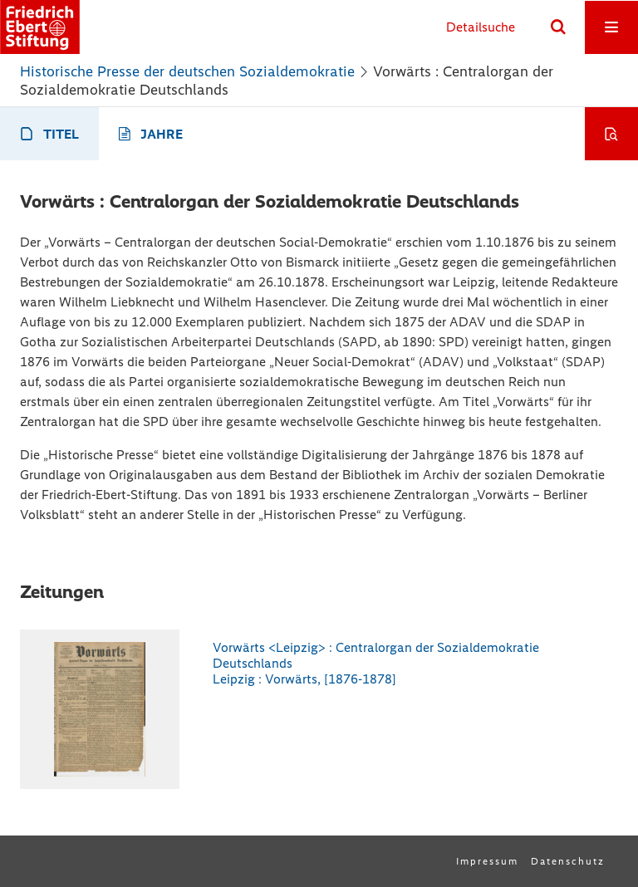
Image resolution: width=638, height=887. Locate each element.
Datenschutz (568, 861)
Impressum (487, 861)
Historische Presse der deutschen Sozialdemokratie (187, 71)
